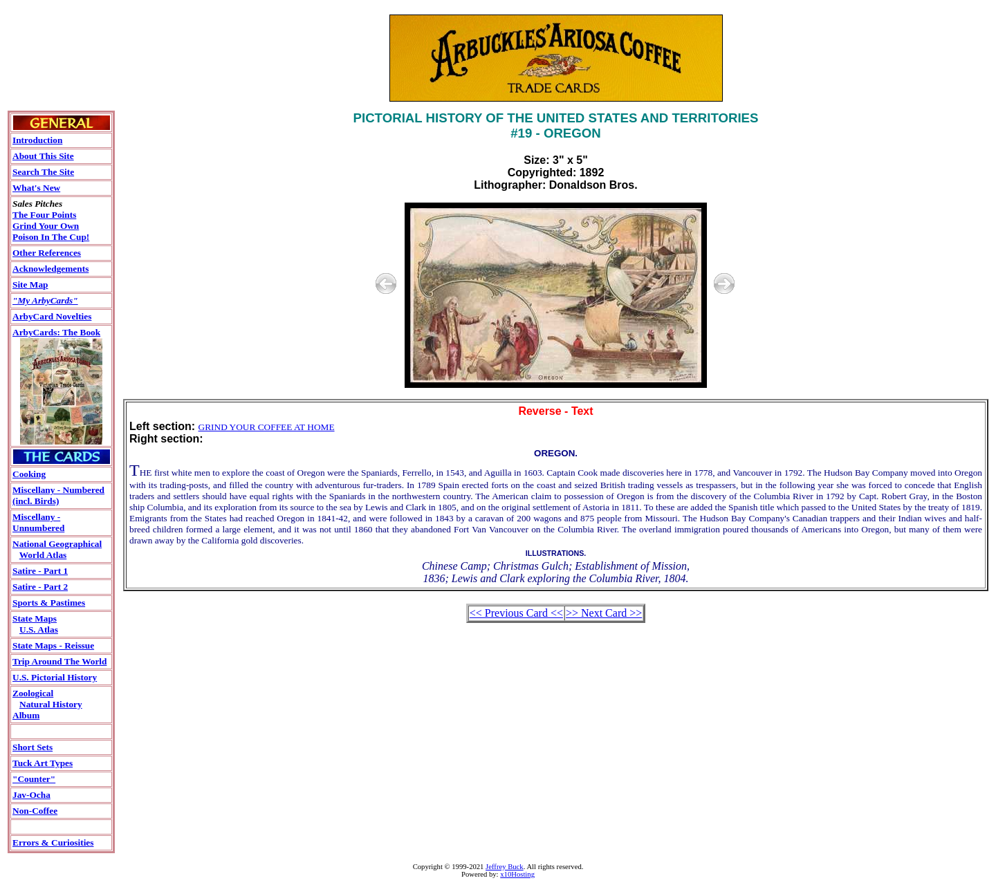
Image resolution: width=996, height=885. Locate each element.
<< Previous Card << (516, 613)
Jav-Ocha (31, 795)
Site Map (30, 284)
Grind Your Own (45, 226)
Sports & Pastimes (48, 602)
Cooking (29, 474)
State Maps (34, 618)
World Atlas (43, 555)
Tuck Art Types (42, 763)
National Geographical (57, 544)
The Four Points (44, 214)
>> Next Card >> (604, 613)
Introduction (37, 140)
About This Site (43, 156)
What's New (36, 188)
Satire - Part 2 (40, 586)
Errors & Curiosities (52, 842)
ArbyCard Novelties (51, 316)
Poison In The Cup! (50, 237)
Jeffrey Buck (505, 866)
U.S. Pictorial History (54, 677)
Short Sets (32, 747)
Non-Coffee (34, 810)
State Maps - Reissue (53, 645)
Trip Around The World (59, 661)
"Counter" (33, 779)
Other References (46, 253)
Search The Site (43, 172)
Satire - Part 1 (40, 571)
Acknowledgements (50, 268)
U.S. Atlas (38, 629)
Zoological (32, 693)
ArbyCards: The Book (56, 332)
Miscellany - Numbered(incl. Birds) (58, 495)
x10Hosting (517, 874)
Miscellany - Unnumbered (38, 522)
